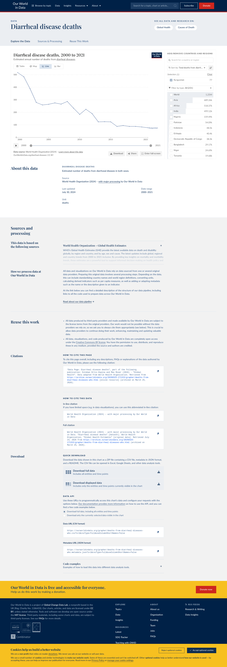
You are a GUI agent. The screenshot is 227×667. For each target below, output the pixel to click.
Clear (209, 74)
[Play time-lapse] (16, 145)
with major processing (109, 182)
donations (52, 654)
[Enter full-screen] (151, 153)
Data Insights (191, 621)
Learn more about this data (71, 152)
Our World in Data (20, 5)
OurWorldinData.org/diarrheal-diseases (29, 155)
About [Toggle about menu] (96, 6)
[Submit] (175, 5)
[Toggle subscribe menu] (189, 6)
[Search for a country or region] (190, 60)
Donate (206, 6)
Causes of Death (186, 27)
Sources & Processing (50, 41)
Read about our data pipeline (78, 302)
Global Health (163, 27)
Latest (118, 638)
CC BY (50, 155)
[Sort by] (187, 67)
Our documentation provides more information (101, 508)
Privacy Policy (98, 660)
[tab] (20, 66)
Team (152, 631)
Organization (156, 621)
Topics (118, 615)
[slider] (31, 145)
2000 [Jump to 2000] (23, 145)
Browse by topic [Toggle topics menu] (41, 6)
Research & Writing (195, 615)
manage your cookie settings (120, 660)
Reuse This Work (79, 41)
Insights (67, 6)
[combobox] (155, 6)
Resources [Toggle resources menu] (81, 6)
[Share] (132, 153)
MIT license (20, 621)
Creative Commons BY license (90, 342)
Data (57, 6)
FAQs (41, 624)
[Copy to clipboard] (155, 371)
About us (154, 615)
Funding (154, 626)
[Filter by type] (190, 88)
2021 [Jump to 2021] (158, 145)
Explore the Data (20, 41)
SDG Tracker (121, 643)
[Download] (116, 153)
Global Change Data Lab (56, 611)
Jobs (152, 637)
